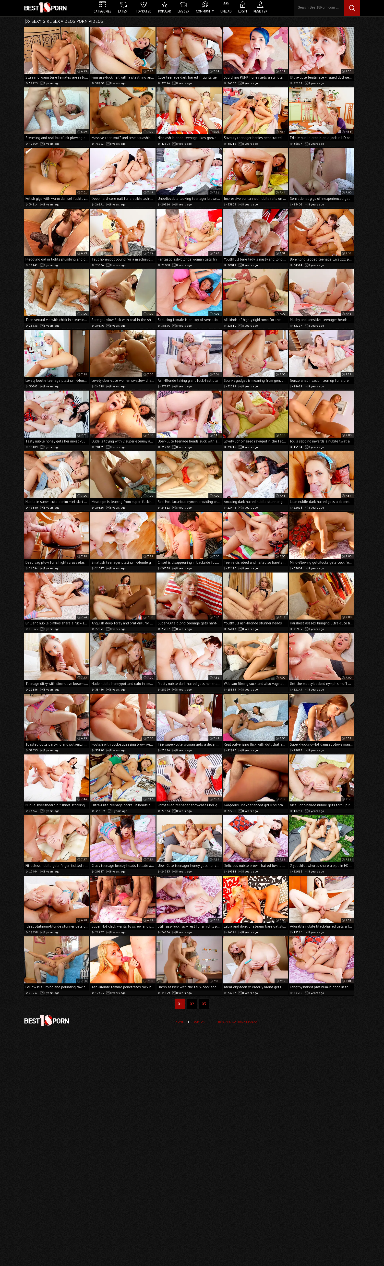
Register (260, 11)
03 (204, 1003)
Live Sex (183, 11)
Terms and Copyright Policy (237, 1021)
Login (242, 11)
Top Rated (144, 11)
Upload (226, 11)
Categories (102, 11)
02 (192, 1003)
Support (199, 1021)
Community (205, 11)
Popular (164, 11)
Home (179, 1021)
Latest (123, 11)
